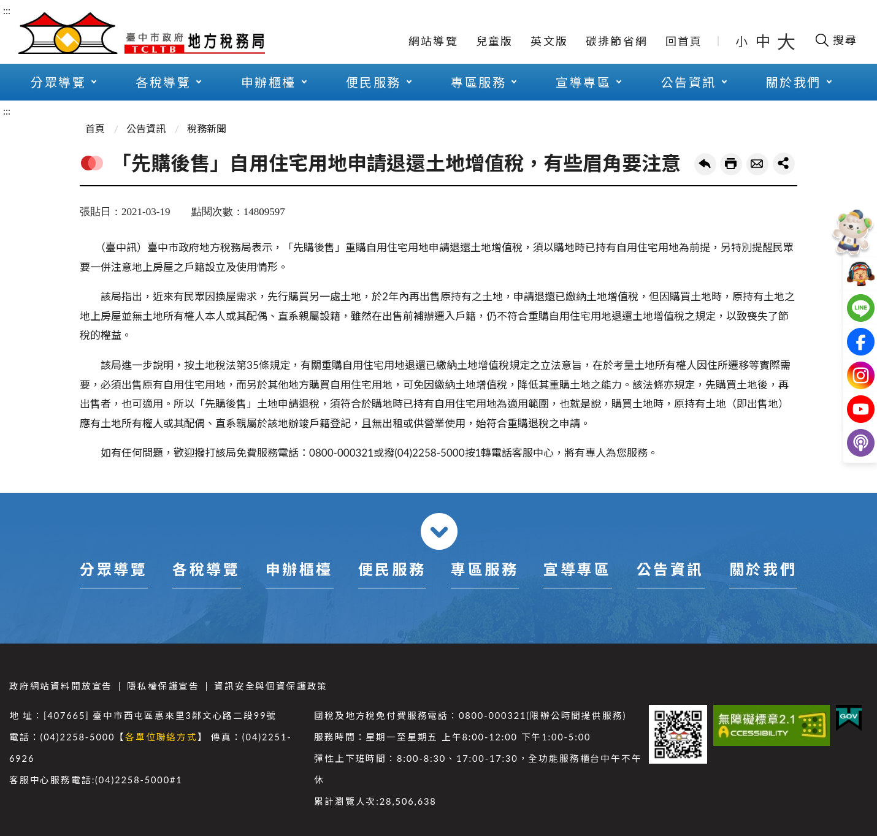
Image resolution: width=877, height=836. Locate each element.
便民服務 (373, 82)
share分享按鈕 (784, 164)
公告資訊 (688, 82)
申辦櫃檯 (268, 82)
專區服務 (478, 82)
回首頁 (684, 41)
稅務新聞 (206, 128)
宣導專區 (583, 82)
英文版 (549, 41)
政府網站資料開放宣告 (60, 686)
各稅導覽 (163, 82)
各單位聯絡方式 (161, 737)
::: (6, 10)
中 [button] (764, 41)
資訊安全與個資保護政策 (270, 686)
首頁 (95, 128)
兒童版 (494, 41)
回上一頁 (705, 164)
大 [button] (786, 41)
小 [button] (742, 41)
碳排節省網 (617, 41)
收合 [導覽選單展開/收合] (439, 531)
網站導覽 (433, 41)
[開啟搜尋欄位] (835, 40)
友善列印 (731, 164)
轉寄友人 (757, 164)
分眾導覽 (58, 82)
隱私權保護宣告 (163, 686)
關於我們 (793, 82)
